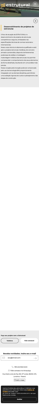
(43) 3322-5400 (19, 367)
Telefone (10, 341)
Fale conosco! (29, 340)
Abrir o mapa (19, 380)
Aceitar (19, 399)
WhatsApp (19, 371)
